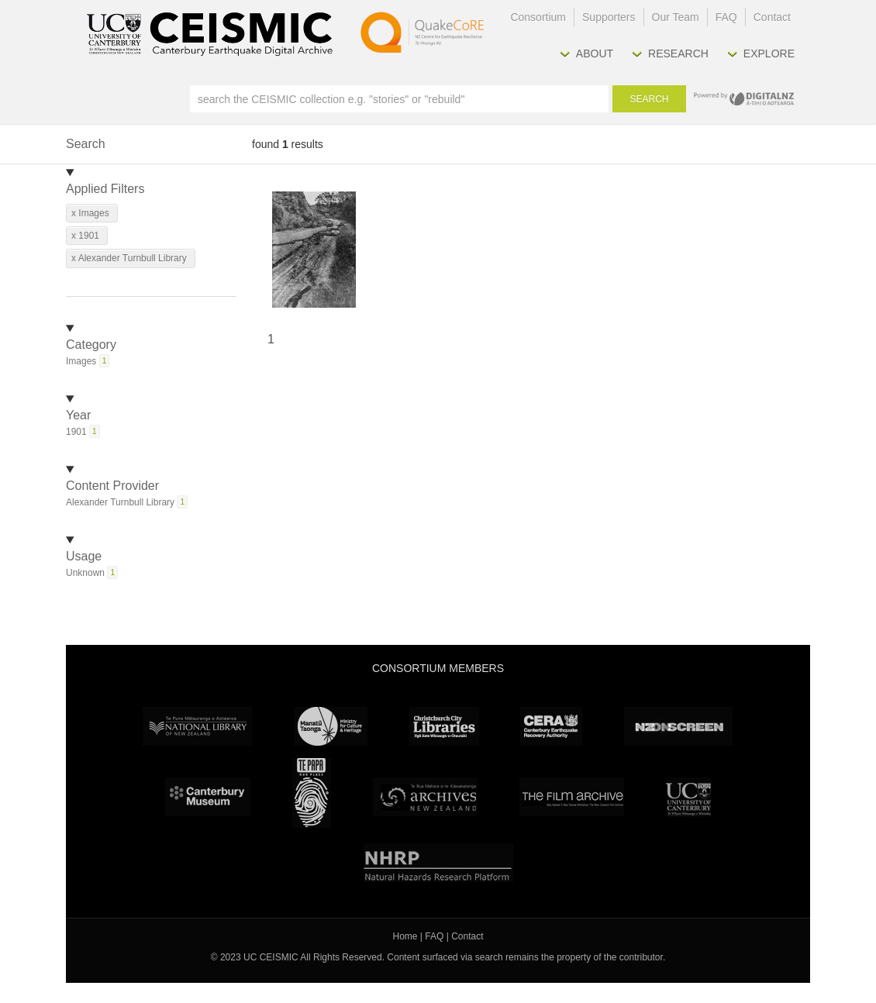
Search (648, 99)
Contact (772, 17)
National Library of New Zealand (197, 726)
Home (405, 936)
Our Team (675, 17)
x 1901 (85, 235)
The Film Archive (571, 796)
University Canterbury (688, 796)
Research (678, 53)
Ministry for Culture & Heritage (330, 726)
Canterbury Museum (207, 796)
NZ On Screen (678, 726)
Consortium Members (438, 668)
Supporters (608, 17)
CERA (551, 726)
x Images (90, 213)
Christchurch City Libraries (444, 726)
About (594, 53)
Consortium (538, 17)
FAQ (726, 17)
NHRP (438, 862)
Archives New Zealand (425, 796)
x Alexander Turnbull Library (129, 258)
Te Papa (311, 793)
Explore (769, 53)
